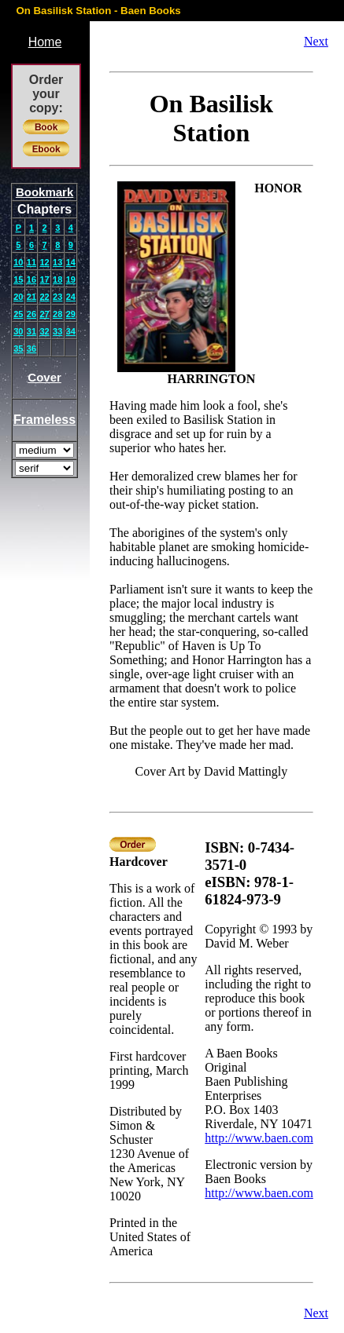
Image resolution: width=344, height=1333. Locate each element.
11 (31, 262)
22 (44, 296)
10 (18, 262)
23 (57, 296)
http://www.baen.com (259, 1138)
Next (316, 41)
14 (71, 262)
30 (18, 331)
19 (71, 279)
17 (44, 279)
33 (57, 331)
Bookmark (44, 192)
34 (71, 331)
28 (57, 314)
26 (31, 314)
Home (45, 42)
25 (18, 314)
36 (31, 348)
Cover (44, 377)
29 (71, 314)
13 (57, 262)
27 (44, 314)
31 (31, 331)
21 (31, 296)
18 (57, 279)
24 (71, 296)
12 (44, 262)
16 (31, 279)
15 (18, 279)
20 (18, 296)
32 (44, 331)
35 (18, 348)
